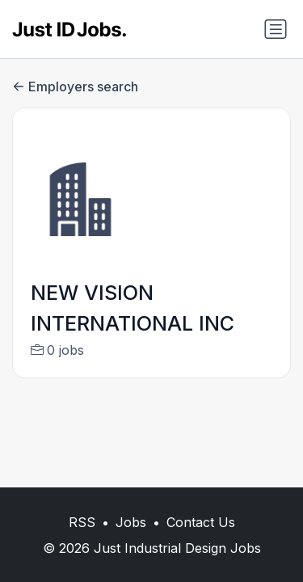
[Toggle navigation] (275, 29)
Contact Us (200, 522)
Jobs (131, 522)
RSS (82, 522)
